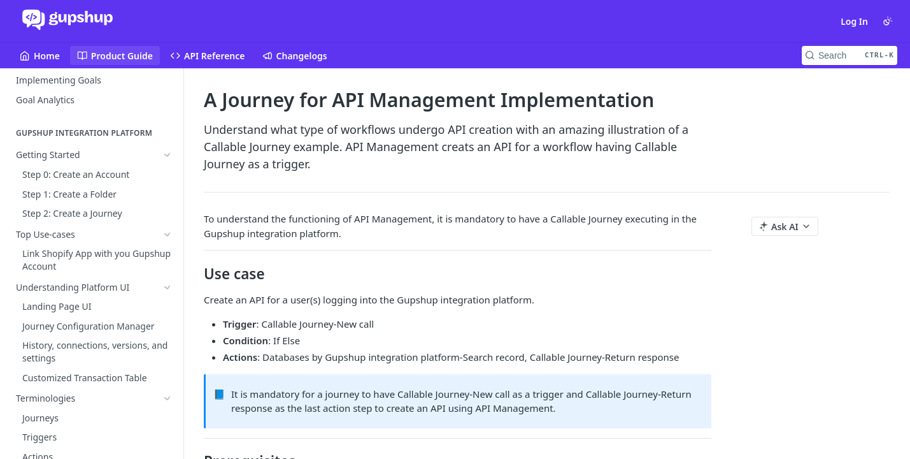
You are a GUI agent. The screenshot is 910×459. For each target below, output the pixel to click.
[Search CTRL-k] (849, 55)
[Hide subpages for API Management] (167, 253)
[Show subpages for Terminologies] (167, 213)
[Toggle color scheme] (887, 21)
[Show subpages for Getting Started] (167, 155)
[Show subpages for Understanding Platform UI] (167, 194)
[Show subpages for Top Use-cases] (167, 175)
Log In (854, 21)
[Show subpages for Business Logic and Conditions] (167, 233)
